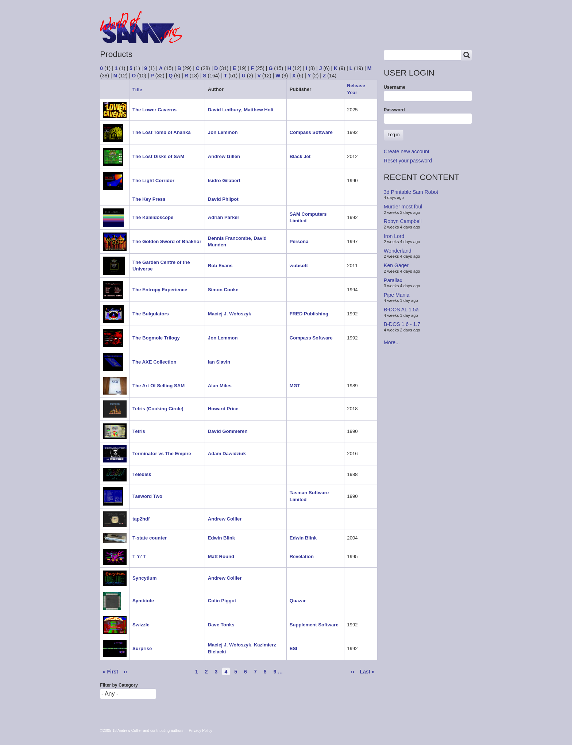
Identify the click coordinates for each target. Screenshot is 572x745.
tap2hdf (141, 519)
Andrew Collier (225, 519)
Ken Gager (396, 265)
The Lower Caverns (154, 109)
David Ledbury (224, 109)
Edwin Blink (221, 538)
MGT (295, 385)
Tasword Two (147, 496)
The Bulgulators (150, 313)
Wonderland (397, 251)
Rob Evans (220, 265)
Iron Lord (394, 236)
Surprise (142, 648)
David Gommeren (228, 431)
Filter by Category (119, 685)
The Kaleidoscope (152, 217)
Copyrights (318, 34)
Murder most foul (403, 207)
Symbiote (143, 600)
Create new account (406, 151)
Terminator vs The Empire (161, 453)
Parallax (393, 280)
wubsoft (299, 265)
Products (245, 34)
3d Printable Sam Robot (411, 192)
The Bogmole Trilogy (156, 338)
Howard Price (223, 408)
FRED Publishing (309, 313)
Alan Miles (220, 385)
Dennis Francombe (229, 238)
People (280, 34)
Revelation (302, 556)
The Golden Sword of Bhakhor (166, 241)
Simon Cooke (223, 289)
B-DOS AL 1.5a (401, 309)
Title (140, 89)
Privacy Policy (200, 731)
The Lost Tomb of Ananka (161, 132)
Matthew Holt (259, 109)
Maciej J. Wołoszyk (229, 313)
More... (392, 342)
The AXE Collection (154, 362)
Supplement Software (314, 624)
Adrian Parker (223, 217)
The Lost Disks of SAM (158, 156)
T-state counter (149, 538)
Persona (299, 241)
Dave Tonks (221, 624)
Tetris (138, 431)
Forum (210, 34)
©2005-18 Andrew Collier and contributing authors (141, 731)
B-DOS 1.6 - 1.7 (402, 324)
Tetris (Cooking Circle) (157, 408)
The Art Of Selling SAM (158, 385)
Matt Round (221, 556)
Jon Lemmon (223, 132)
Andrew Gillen (224, 156)
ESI (293, 648)
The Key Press (148, 199)
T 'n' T (139, 556)
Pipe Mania (396, 295)
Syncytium (144, 578)
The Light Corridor (153, 180)
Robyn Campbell (403, 221)
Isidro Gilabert (224, 180)
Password (394, 109)
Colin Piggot (222, 600)
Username (394, 87)
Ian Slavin (219, 362)
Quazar (298, 600)
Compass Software (311, 132)
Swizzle (141, 624)
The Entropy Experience (159, 289)
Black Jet (300, 156)
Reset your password (408, 161)
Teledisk (141, 474)
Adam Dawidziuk (227, 453)
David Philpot (223, 199)
